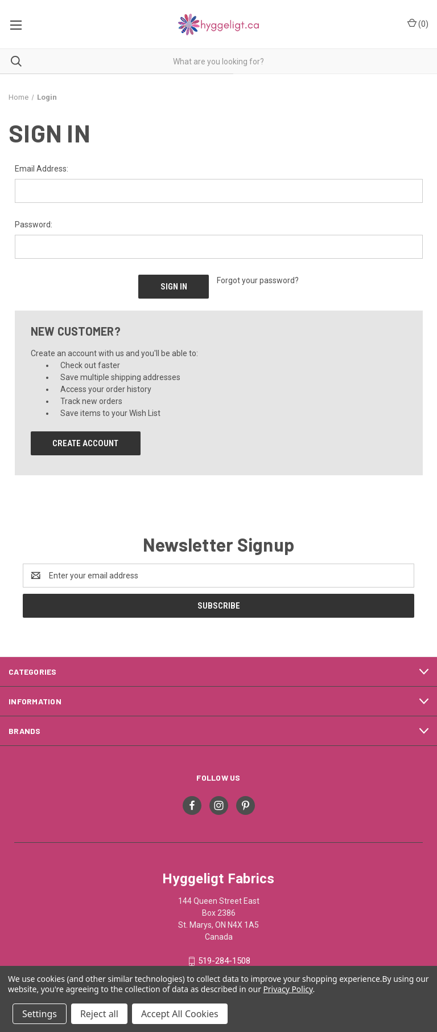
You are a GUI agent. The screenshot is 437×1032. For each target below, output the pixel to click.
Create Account (85, 443)
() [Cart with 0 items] (417, 23)
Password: (33, 224)
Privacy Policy (287, 989)
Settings (39, 1013)
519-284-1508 (224, 961)
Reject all (99, 1013)
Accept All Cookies (179, 1013)
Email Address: (41, 168)
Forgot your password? (258, 280)
